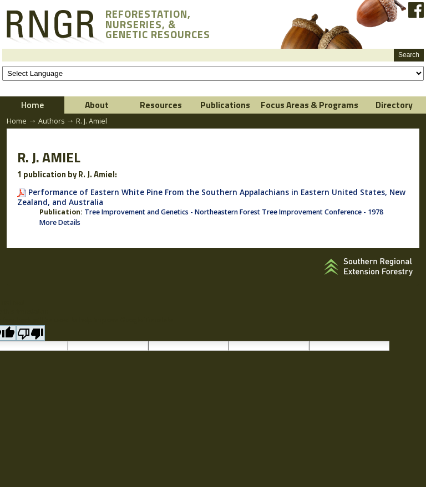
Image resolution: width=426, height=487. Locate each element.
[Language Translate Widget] (213, 73)
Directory (394, 104)
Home (32, 104)
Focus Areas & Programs (309, 104)
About (97, 104)
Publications (225, 104)
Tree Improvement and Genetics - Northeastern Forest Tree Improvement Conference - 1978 (233, 212)
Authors (51, 121)
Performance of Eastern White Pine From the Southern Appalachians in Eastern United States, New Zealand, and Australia (211, 197)
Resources (161, 104)
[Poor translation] (30, 333)
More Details (59, 222)
